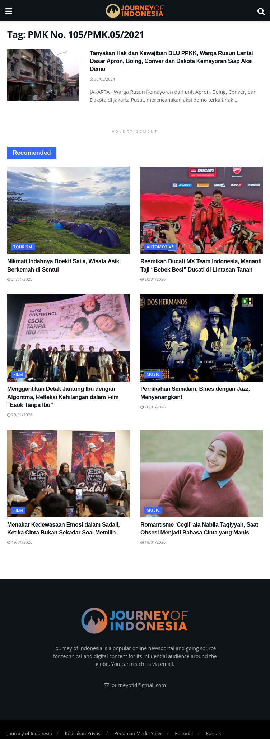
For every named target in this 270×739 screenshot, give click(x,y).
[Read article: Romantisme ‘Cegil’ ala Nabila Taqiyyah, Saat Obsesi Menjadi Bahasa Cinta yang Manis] (201, 473)
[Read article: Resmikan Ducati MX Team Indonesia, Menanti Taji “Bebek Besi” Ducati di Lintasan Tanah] (201, 210)
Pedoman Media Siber (138, 733)
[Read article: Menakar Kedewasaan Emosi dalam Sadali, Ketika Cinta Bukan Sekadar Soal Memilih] (68, 473)
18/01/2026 (153, 542)
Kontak (213, 733)
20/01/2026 (153, 279)
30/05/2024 (102, 79)
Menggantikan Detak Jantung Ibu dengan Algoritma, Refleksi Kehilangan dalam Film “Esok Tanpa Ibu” (63, 397)
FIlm (18, 374)
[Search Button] (261, 10)
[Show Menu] (8, 10)
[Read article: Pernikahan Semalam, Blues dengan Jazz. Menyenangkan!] (201, 338)
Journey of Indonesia (29, 733)
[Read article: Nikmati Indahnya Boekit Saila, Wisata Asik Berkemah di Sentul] (68, 210)
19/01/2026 (19, 542)
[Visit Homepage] (135, 11)
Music (153, 374)
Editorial (184, 733)
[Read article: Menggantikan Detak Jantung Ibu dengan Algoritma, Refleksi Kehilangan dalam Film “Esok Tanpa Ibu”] (68, 338)
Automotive (160, 246)
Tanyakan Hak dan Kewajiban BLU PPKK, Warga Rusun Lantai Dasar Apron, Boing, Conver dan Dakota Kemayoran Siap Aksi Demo (171, 61)
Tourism (22, 246)
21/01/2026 (19, 279)
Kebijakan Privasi (83, 733)
